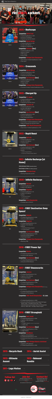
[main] (26, 13)
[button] (24, 351)
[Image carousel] (10, 36)
